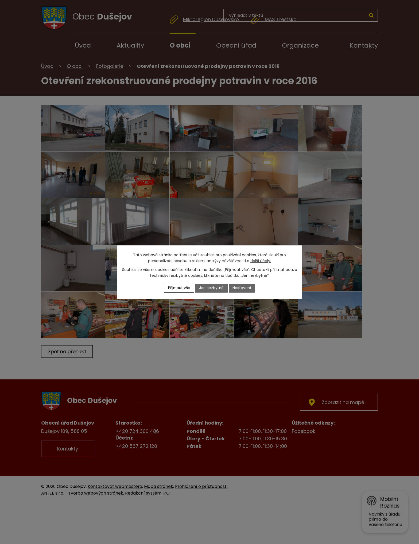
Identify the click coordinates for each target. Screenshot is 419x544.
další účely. (260, 260)
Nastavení (243, 288)
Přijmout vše (178, 288)
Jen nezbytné (211, 288)
